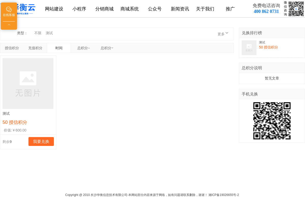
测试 (49, 33)
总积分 (82, 48)
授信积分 (12, 48)
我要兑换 (41, 141)
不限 (37, 33)
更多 (221, 34)
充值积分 (35, 48)
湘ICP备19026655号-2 (223, 195)
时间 (59, 48)
